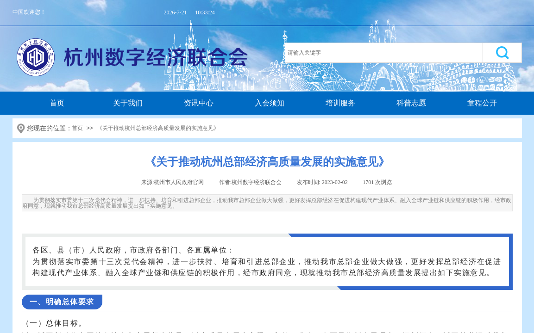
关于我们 (128, 103)
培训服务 (340, 103)
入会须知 (269, 103)
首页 (57, 103)
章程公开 (482, 103)
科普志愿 (411, 103)
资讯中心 (199, 103)
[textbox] (384, 53)
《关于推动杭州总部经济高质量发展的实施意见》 (158, 128)
